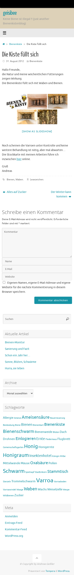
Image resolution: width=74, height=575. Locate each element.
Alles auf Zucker (14, 192)
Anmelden (11, 516)
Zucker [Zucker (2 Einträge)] (19, 495)
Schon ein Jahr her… (17, 355)
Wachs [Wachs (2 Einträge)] (42, 489)
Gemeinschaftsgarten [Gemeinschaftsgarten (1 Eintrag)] (13, 447)
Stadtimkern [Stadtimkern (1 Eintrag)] (41, 472)
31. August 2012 (15, 61)
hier (19, 159)
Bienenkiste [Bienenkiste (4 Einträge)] (54, 424)
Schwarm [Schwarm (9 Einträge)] (14, 471)
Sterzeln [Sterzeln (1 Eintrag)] (7, 481)
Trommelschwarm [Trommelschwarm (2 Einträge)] (23, 481)
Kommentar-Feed (16, 529)
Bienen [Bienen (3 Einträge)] (26, 424)
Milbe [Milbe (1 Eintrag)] (63, 456)
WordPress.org (14, 536)
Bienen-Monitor (15, 342)
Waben (19, 179)
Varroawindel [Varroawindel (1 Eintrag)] (9, 489)
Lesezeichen (36, 179)
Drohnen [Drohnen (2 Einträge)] (9, 439)
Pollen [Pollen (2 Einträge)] (53, 463)
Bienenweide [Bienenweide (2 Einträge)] (43, 432)
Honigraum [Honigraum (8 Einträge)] (16, 455)
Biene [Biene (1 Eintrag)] (18, 425)
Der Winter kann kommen (61, 194)
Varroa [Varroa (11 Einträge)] (44, 480)
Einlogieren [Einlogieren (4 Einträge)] (26, 438)
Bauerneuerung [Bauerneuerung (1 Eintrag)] (57, 418)
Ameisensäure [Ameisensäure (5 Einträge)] (36, 417)
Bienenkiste (15, 44)
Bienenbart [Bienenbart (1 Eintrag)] (38, 425)
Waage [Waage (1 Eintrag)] (20, 489)
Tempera (50, 571)
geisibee (10, 13)
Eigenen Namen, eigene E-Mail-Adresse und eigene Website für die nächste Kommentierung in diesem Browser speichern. (36, 287)
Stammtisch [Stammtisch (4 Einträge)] (57, 471)
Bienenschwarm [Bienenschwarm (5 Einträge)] (18, 431)
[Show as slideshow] (37, 131)
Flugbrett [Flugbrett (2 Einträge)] (63, 439)
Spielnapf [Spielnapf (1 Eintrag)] (29, 472)
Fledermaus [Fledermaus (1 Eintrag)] (51, 439)
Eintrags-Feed (13, 523)
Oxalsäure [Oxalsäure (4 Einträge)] (39, 462)
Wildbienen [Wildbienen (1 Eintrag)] (8, 495)
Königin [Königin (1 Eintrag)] (55, 456)
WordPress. (64, 571)
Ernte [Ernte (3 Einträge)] (40, 439)
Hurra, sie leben (14, 368)
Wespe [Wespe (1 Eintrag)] (66, 489)
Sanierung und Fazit (17, 349)
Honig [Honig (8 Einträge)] (31, 446)
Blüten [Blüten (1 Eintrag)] (56, 432)
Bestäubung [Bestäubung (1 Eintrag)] (8, 425)
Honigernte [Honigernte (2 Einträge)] (46, 447)
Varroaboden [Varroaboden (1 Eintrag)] (60, 481)
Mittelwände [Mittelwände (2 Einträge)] (11, 463)
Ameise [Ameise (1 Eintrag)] (17, 418)
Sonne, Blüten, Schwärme (20, 362)
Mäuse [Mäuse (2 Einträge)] (25, 463)
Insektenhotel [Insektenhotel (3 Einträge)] (40, 456)
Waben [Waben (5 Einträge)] (30, 489)
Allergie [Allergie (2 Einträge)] (8, 418)
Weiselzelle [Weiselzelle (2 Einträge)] (54, 489)
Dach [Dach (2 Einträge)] (63, 432)
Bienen (10, 179)
